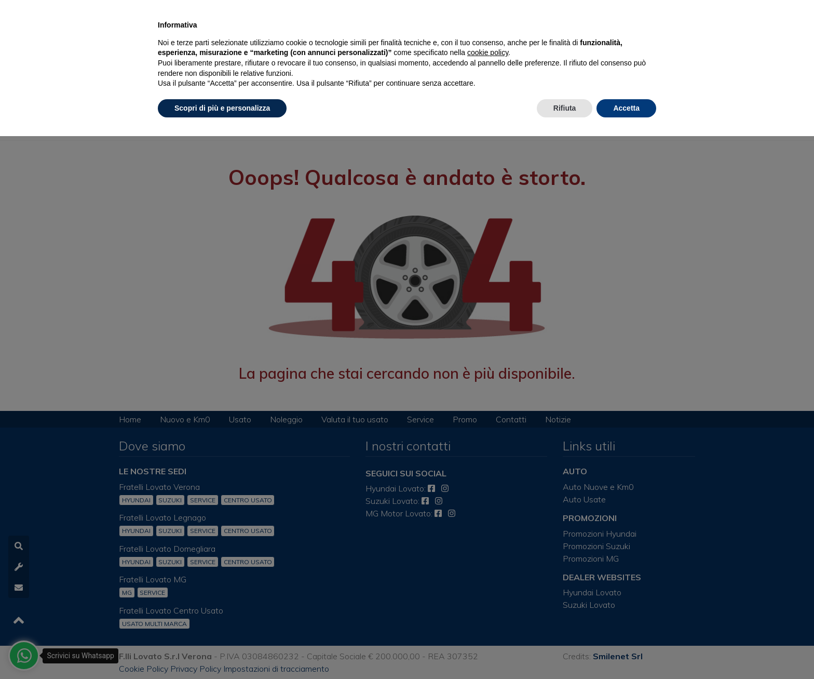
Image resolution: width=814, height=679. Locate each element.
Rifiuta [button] (564, 108)
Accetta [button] (626, 108)
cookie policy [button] (487, 52)
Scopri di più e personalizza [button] (222, 108)
